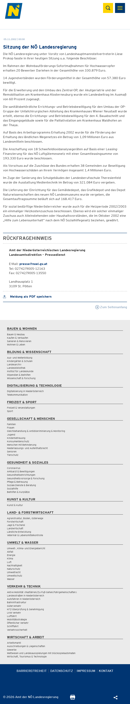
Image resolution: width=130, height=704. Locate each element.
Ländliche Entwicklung (19, 531)
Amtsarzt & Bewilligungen (21, 471)
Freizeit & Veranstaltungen (21, 407)
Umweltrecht (14, 572)
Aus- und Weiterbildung (19, 357)
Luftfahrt (12, 616)
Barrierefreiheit (32, 671)
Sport (10, 411)
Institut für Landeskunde (20, 371)
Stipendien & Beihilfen (19, 374)
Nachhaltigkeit (14, 565)
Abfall (10, 551)
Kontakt (106, 671)
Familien (11, 424)
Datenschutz (61, 671)
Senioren (12, 451)
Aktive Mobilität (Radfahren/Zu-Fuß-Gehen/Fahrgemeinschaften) (42, 592)
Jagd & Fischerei (16, 525)
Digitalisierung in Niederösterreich (25, 391)
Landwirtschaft (15, 528)
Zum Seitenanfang (111, 307)
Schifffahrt (12, 626)
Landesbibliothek (16, 367)
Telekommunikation (17, 394)
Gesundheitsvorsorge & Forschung (26, 478)
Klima (10, 558)
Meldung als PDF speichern (27, 296)
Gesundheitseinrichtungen (21, 474)
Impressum (86, 671)
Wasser (11, 579)
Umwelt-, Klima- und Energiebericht (26, 548)
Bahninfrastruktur (16, 602)
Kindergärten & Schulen (20, 361)
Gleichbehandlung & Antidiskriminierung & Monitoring (36, 430)
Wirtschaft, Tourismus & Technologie (27, 656)
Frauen (10, 427)
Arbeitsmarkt (14, 642)
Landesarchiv (14, 364)
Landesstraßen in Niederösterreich (25, 595)
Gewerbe (11, 649)
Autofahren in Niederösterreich (23, 598)
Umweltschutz (14, 575)
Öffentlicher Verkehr (18, 622)
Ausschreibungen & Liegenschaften (26, 646)
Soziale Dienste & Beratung (21, 485)
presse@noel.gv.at (33, 264)
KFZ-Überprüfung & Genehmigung (25, 609)
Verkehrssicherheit (17, 629)
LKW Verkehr (14, 612)
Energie (11, 555)
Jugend (11, 434)
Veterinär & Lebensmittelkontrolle (25, 535)
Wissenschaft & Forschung (21, 378)
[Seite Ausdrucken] (72, 698)
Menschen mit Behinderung (21, 444)
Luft (9, 562)
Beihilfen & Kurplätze (18, 491)
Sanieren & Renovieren (19, 341)
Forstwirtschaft (15, 521)
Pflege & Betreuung (17, 481)
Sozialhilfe (12, 488)
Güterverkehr (14, 605)
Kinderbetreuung (16, 437)
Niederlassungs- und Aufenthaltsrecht (27, 448)
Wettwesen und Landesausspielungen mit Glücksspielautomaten (41, 653)
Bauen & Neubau (16, 334)
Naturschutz (13, 568)
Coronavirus (13, 468)
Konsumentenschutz (18, 441)
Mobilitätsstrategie (17, 619)
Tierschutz (12, 454)
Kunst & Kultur (15, 505)
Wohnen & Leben (16, 344)
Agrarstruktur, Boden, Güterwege (25, 518)
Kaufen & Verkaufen (17, 337)
